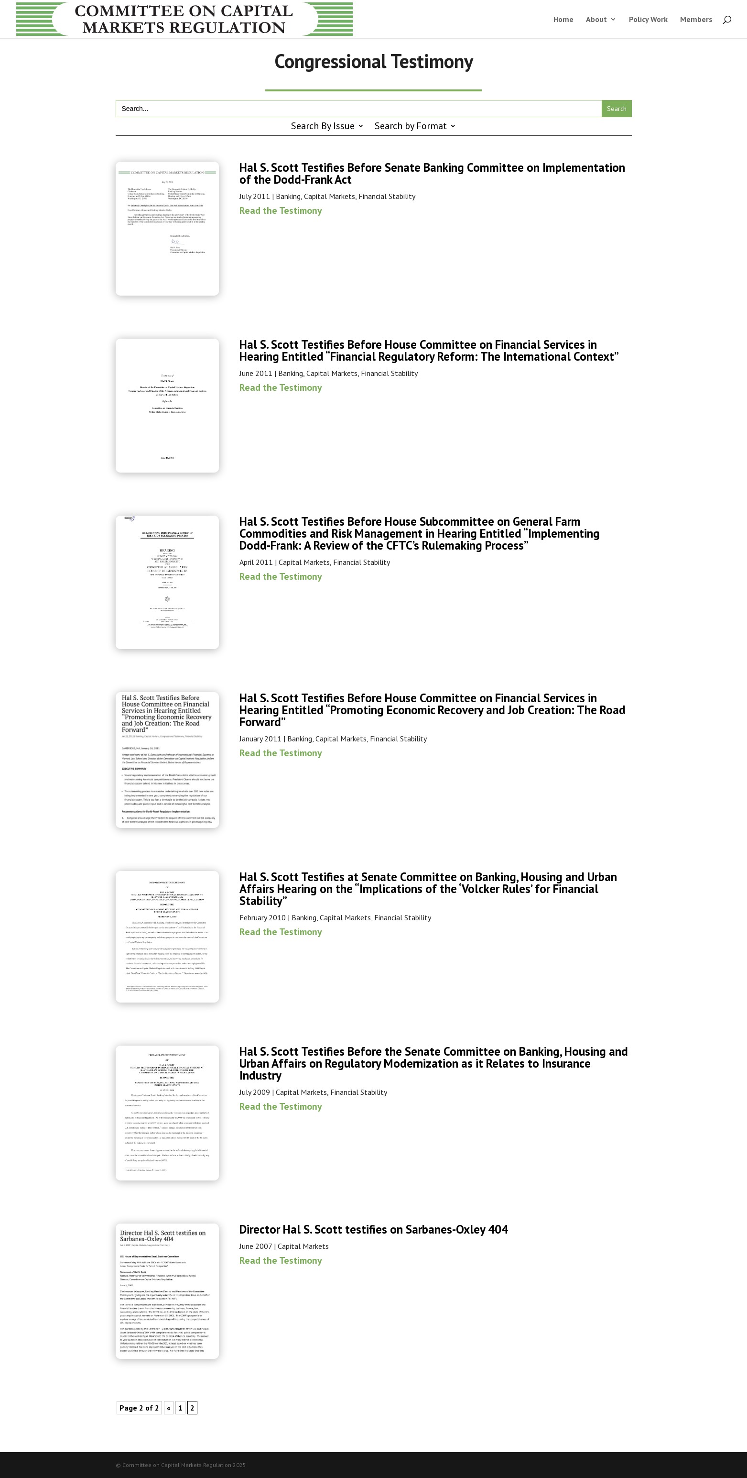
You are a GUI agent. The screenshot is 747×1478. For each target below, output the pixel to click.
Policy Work (648, 20)
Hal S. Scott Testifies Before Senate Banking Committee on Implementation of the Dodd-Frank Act (432, 173)
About (596, 20)
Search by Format (411, 127)
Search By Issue (323, 127)
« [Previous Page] (169, 1407)
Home (563, 20)
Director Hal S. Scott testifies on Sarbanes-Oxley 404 (373, 1229)
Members (696, 20)
